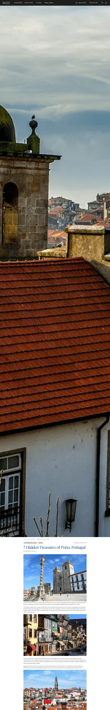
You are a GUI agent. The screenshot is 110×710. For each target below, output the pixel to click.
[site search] (102, 2)
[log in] (106, 3)
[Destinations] (18, 2)
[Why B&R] (38, 2)
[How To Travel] (29, 2)
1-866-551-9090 (82, 2)
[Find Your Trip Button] (93, 2)
